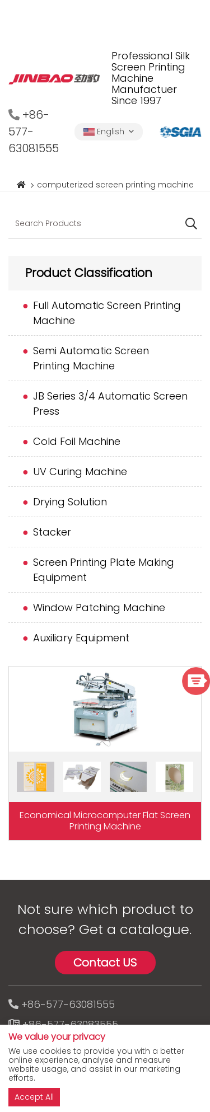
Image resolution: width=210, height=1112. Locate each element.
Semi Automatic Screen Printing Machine (91, 358)
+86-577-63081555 (68, 1004)
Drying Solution (70, 502)
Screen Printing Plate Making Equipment (103, 569)
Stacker (52, 532)
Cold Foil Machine (76, 441)
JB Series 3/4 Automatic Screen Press (110, 403)
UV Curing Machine (80, 471)
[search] (191, 224)
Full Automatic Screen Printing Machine (107, 312)
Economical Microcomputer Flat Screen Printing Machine (105, 821)
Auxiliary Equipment (81, 638)
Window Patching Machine (99, 607)
